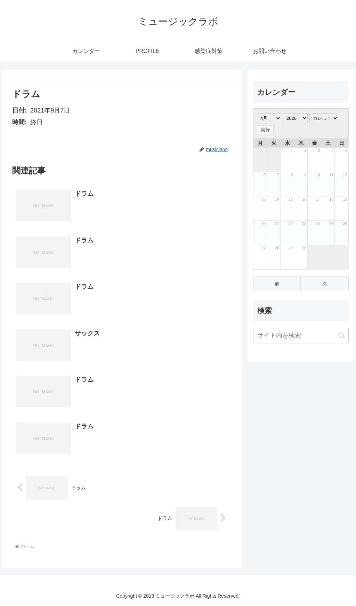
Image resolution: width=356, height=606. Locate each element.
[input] (300, 335)
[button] (341, 336)
